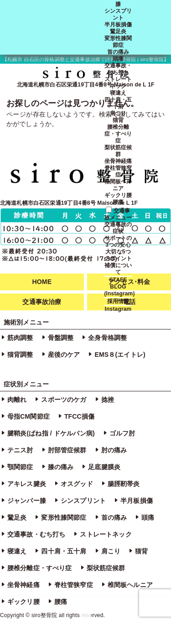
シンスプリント (118, 14)
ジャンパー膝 (26, 500)
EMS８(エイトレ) (119, 354)
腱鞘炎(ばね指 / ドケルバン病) (51, 433)
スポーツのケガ (63, 399)
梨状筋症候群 (118, 150)
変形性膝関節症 (118, 41)
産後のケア (64, 354)
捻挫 (107, 399)
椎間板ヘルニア (118, 185)
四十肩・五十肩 (118, 103)
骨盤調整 (61, 337)
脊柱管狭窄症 (118, 171)
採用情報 (118, 301)
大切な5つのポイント (118, 255)
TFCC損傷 (79, 416)
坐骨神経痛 (118, 161)
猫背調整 (20, 354)
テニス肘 (20, 450)
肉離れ (16, 399)
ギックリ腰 (118, 195)
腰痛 (118, 202)
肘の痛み (114, 450)
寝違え (118, 93)
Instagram (118, 309)
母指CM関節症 (28, 416)
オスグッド (77, 483)
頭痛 (118, 59)
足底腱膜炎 (104, 467)
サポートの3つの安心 (118, 241)
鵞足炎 (118, 31)
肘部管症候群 (67, 450)
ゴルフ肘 (122, 433)
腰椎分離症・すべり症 (118, 134)
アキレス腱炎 (26, 483)
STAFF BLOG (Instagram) (119, 287)
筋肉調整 (20, 337)
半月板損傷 (118, 24)
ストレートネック (118, 82)
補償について (118, 268)
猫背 (118, 120)
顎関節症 (20, 467)
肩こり (118, 113)
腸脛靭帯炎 (124, 483)
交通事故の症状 (118, 227)
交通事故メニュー (118, 214)
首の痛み (118, 52)
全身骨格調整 (107, 337)
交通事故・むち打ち (118, 69)
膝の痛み (61, 467)
